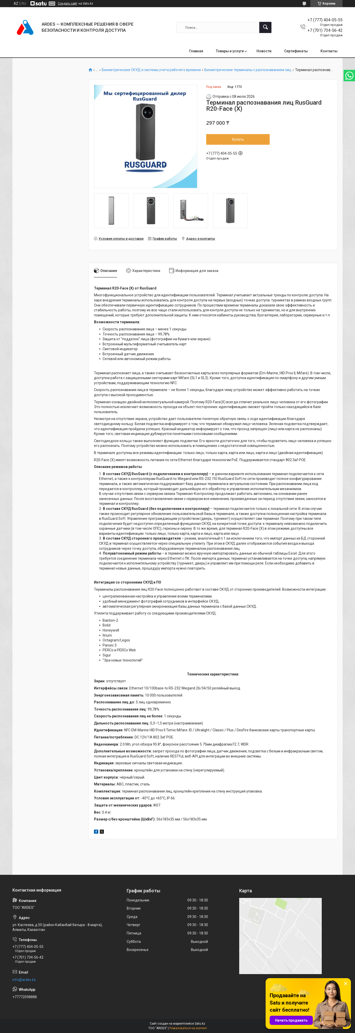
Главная (196, 51)
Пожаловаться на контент (188, 1028)
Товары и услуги (230, 51)
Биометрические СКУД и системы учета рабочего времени (151, 70)
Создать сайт (67, 3)
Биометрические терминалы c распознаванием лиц (247, 70)
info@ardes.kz (24, 980)
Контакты (328, 51)
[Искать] (265, 27)
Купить (238, 139)
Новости (263, 51)
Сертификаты (296, 51)
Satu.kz (200, 1023)
